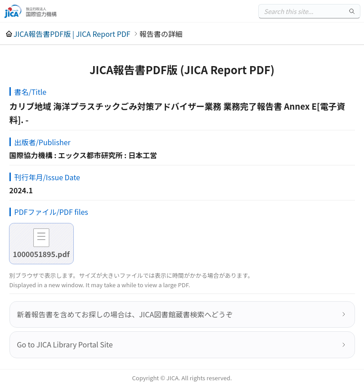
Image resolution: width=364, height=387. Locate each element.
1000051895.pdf (41, 254)
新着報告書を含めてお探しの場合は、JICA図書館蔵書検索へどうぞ (125, 314)
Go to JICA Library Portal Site (65, 344)
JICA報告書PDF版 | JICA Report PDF (71, 33)
